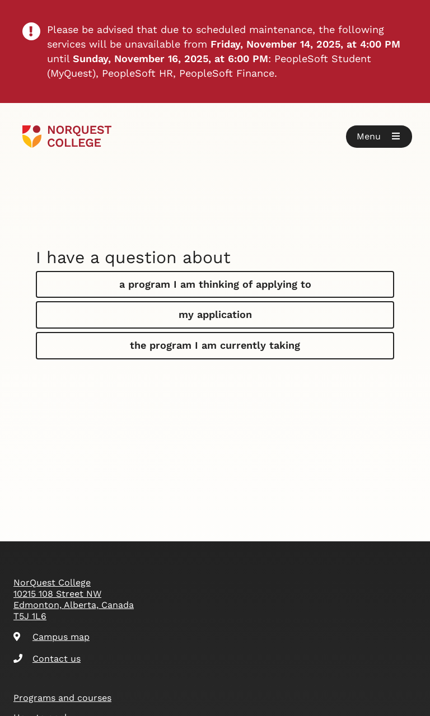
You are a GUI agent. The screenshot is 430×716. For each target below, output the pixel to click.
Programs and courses (62, 697)
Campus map (51, 636)
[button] (379, 136)
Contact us (47, 658)
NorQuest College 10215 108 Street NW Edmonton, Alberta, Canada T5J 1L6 (73, 599)
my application (215, 314)
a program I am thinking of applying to (215, 284)
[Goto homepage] (66, 136)
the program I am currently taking (215, 345)
